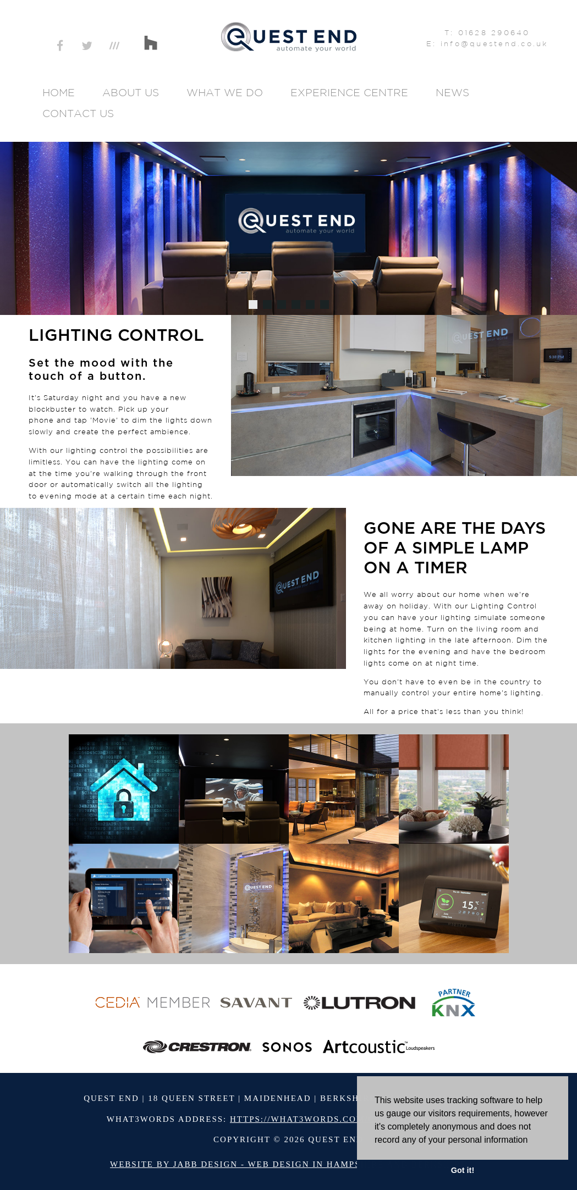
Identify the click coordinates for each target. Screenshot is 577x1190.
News (452, 92)
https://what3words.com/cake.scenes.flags (350, 1119)
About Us (130, 92)
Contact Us (78, 113)
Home (58, 92)
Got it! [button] (462, 1170)
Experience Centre (349, 92)
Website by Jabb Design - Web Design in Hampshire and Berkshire (288, 1164)
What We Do (224, 92)
